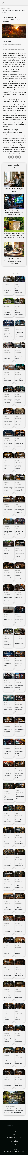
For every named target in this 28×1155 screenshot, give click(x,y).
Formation (14, 1141)
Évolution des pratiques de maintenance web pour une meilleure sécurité (14, 212)
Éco (14, 1131)
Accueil (3, 8)
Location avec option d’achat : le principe (12, 44)
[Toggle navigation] (3, 2)
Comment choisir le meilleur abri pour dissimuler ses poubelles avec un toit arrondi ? (14, 236)
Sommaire (7, 41)
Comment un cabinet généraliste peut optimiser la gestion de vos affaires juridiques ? (14, 260)
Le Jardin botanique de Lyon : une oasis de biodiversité (13, 1102)
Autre (8, 8)
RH (14, 1134)
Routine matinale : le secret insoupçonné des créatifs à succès (14, 189)
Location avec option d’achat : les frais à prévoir (14, 47)
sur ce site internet (16, 92)
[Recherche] (14, 1125)
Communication (14, 1138)
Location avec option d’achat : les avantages (13, 49)
